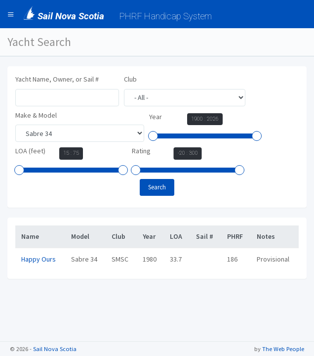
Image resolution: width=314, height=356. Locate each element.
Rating (141, 150)
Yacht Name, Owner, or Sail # (57, 79)
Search (157, 187)
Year (155, 116)
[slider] (153, 136)
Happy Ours (38, 259)
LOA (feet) (30, 150)
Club (130, 79)
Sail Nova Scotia (55, 349)
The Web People (283, 349)
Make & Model (36, 115)
